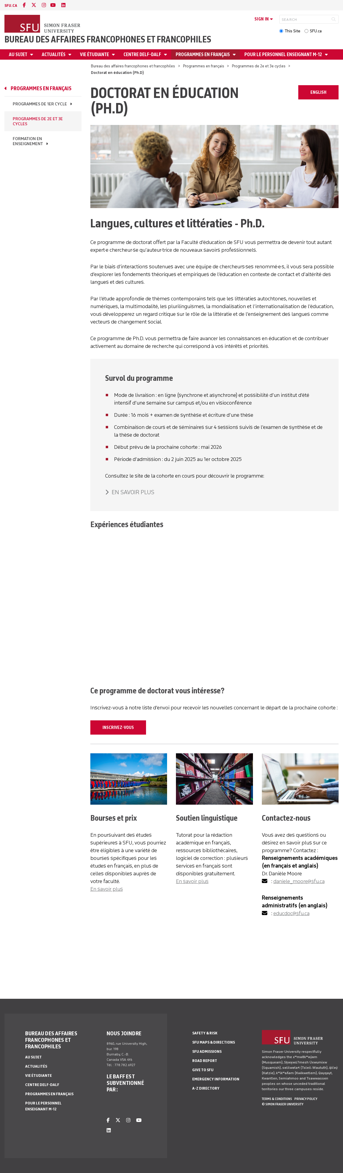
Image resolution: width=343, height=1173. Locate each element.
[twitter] (33, 5)
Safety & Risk (204, 1033)
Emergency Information (215, 1079)
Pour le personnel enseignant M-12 (283, 54)
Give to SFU (203, 1069)
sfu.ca (10, 5)
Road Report (204, 1060)
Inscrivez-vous (118, 727)
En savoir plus (106, 889)
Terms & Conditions (277, 1099)
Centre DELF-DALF (143, 54)
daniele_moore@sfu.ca (299, 881)
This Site (292, 31)
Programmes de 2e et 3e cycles (259, 66)
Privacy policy (305, 1099)
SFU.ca (316, 31)
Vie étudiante (95, 54)
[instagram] (44, 5)
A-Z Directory (205, 1088)
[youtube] (53, 5)
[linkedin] (63, 5)
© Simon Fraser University (282, 1104)
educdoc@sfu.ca (291, 913)
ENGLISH (318, 92)
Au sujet (18, 54)
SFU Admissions (207, 1051)
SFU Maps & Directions (213, 1042)
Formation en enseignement (28, 141)
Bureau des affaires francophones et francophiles (107, 39)
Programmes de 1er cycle (40, 104)
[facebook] (24, 5)
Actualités (54, 54)
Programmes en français (203, 54)
